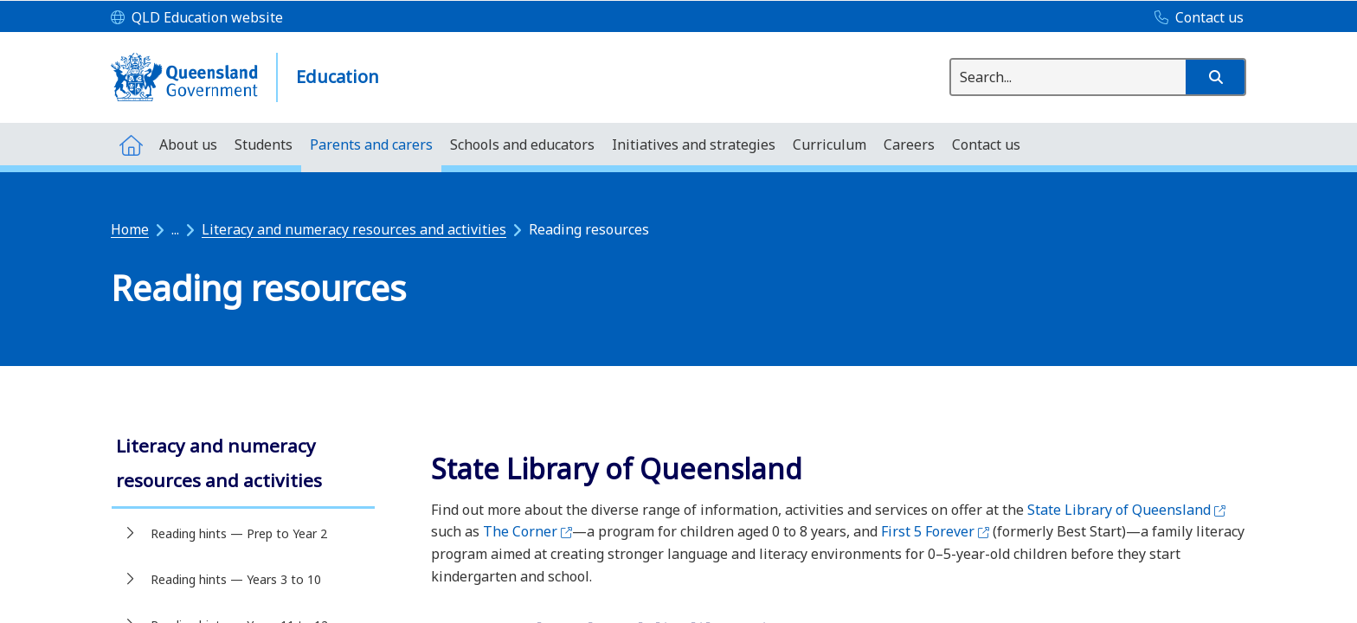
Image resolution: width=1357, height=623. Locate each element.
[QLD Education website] (197, 18)
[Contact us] (1195, 18)
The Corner (527, 531)
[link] (243, 465)
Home (130, 229)
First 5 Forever (935, 531)
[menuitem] (131, 144)
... (175, 229)
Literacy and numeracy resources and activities (354, 229)
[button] (1215, 77)
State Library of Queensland (1126, 509)
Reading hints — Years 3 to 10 (236, 579)
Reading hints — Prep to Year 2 (239, 533)
